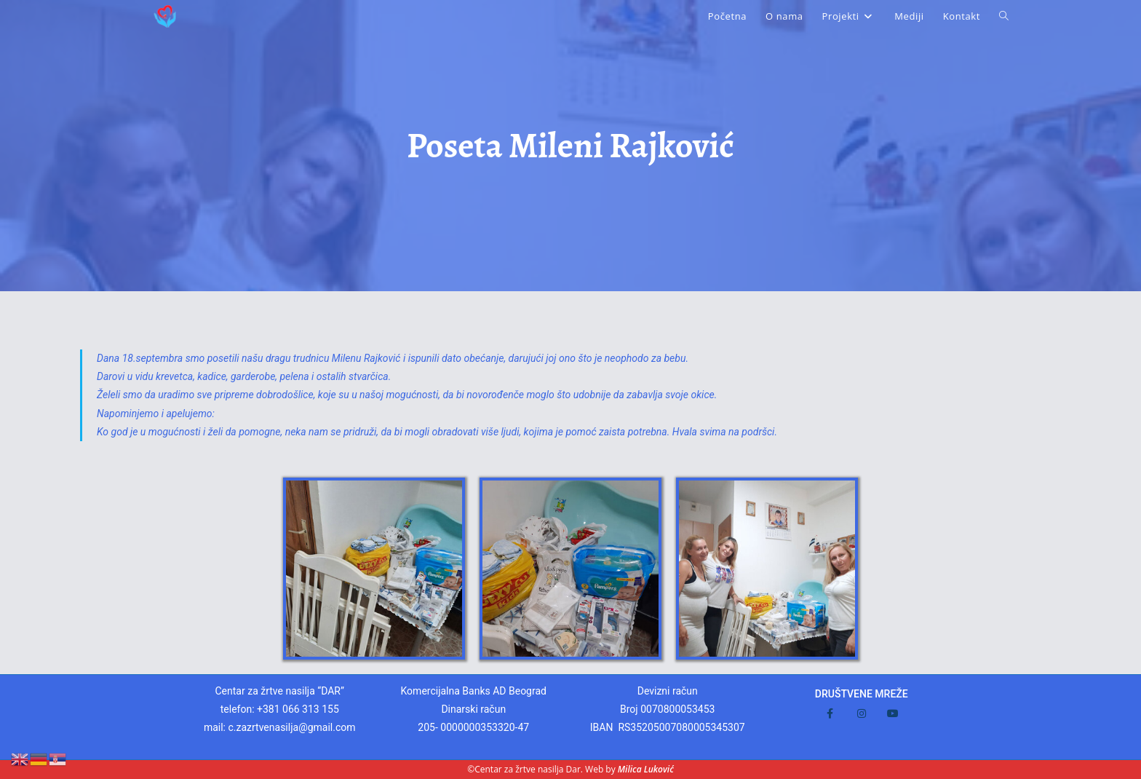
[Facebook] (829, 713)
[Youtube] (893, 713)
